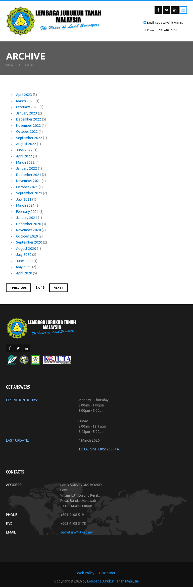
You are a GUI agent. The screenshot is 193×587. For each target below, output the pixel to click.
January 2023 (26, 113)
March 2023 (25, 101)
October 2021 (27, 187)
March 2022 (25, 162)
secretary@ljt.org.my (76, 532)
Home (10, 65)
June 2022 (24, 150)
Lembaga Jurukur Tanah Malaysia (113, 581)
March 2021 (25, 205)
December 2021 (28, 175)
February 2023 (27, 107)
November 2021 (28, 181)
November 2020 (28, 230)
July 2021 (23, 199)
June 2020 (24, 261)
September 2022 (29, 138)
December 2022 (28, 119)
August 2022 (26, 144)
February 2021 (27, 212)
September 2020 (29, 242)
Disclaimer (107, 573)
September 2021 (29, 193)
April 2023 (24, 95)
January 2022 (26, 168)
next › (58, 287)
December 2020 (28, 224)
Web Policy (85, 573)
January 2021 (26, 218)
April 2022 (24, 156)
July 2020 (23, 255)
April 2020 (24, 273)
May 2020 (23, 267)
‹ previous (18, 287)
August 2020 (26, 249)
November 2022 (28, 126)
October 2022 (27, 132)
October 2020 (27, 236)
